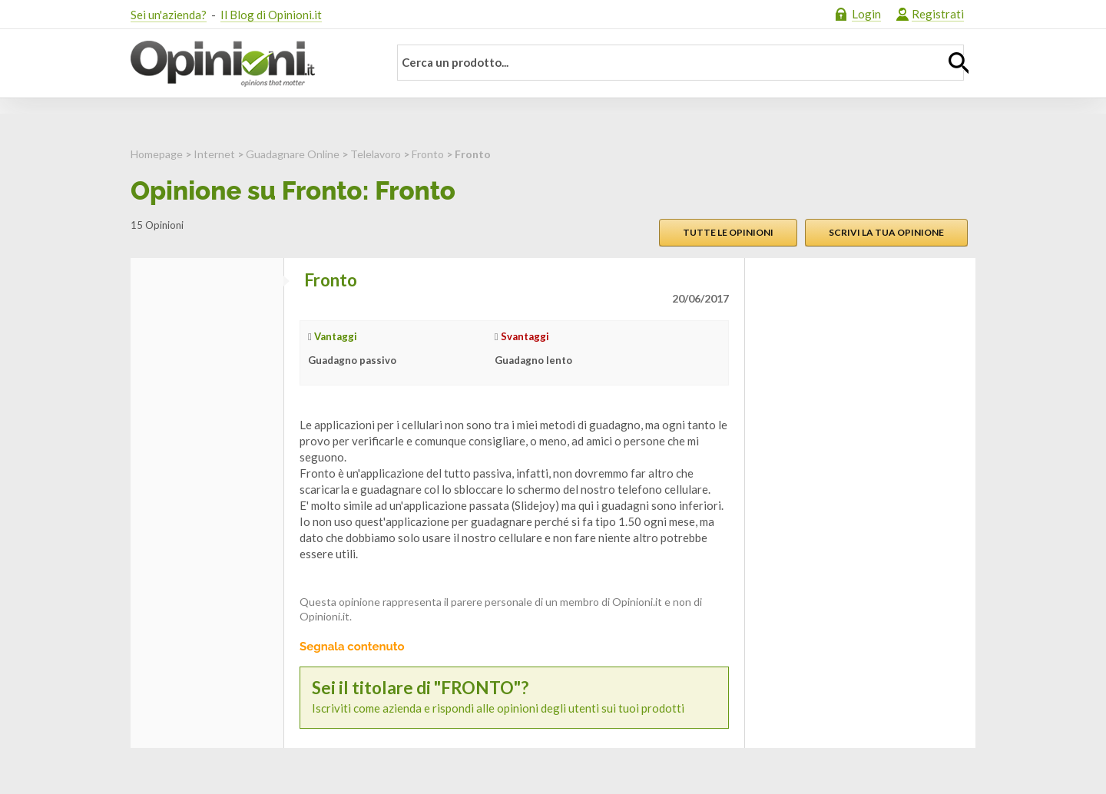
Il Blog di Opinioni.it (271, 15)
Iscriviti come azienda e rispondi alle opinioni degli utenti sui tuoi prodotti (514, 697)
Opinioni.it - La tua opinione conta (250, 63)
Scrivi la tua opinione (886, 232)
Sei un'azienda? (169, 15)
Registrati (938, 14)
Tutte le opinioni (728, 232)
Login (866, 14)
